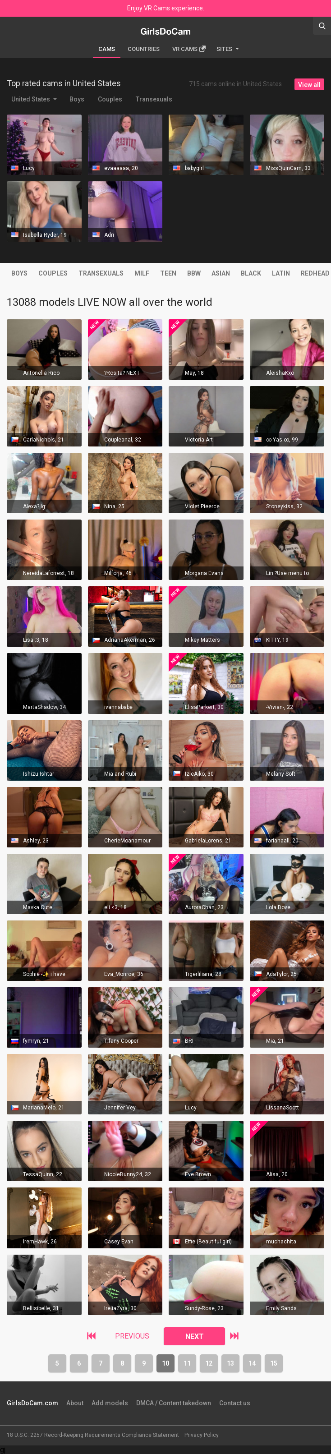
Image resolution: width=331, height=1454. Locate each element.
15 (273, 1363)
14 (252, 1363)
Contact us (234, 1403)
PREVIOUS (132, 1336)
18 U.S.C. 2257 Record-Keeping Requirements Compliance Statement (93, 1435)
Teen (168, 273)
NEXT (194, 1336)
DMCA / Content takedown (173, 1403)
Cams (106, 49)
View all (309, 84)
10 (165, 1363)
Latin (281, 273)
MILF (141, 273)
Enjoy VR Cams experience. (165, 8)
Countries (144, 49)
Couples (110, 99)
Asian (220, 273)
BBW (194, 273)
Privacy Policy (201, 1435)
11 (187, 1363)
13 (230, 1363)
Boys (76, 99)
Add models (110, 1403)
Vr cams (189, 49)
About (74, 1403)
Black (251, 273)
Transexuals (154, 99)
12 (208, 1363)
